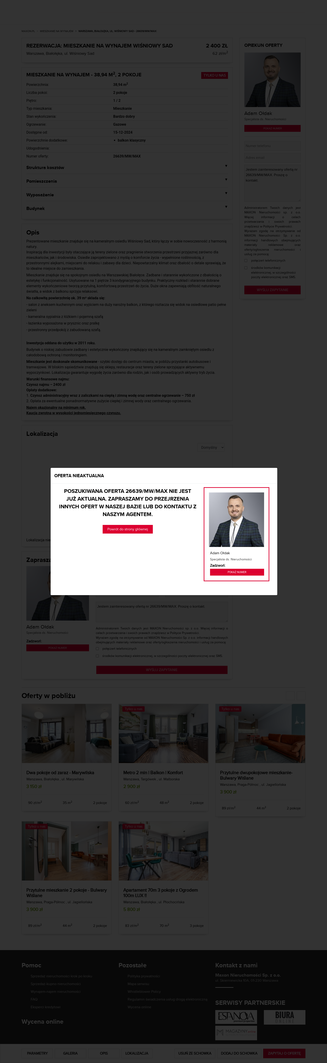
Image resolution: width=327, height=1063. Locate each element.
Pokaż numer (237, 572)
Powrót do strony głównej (127, 529)
